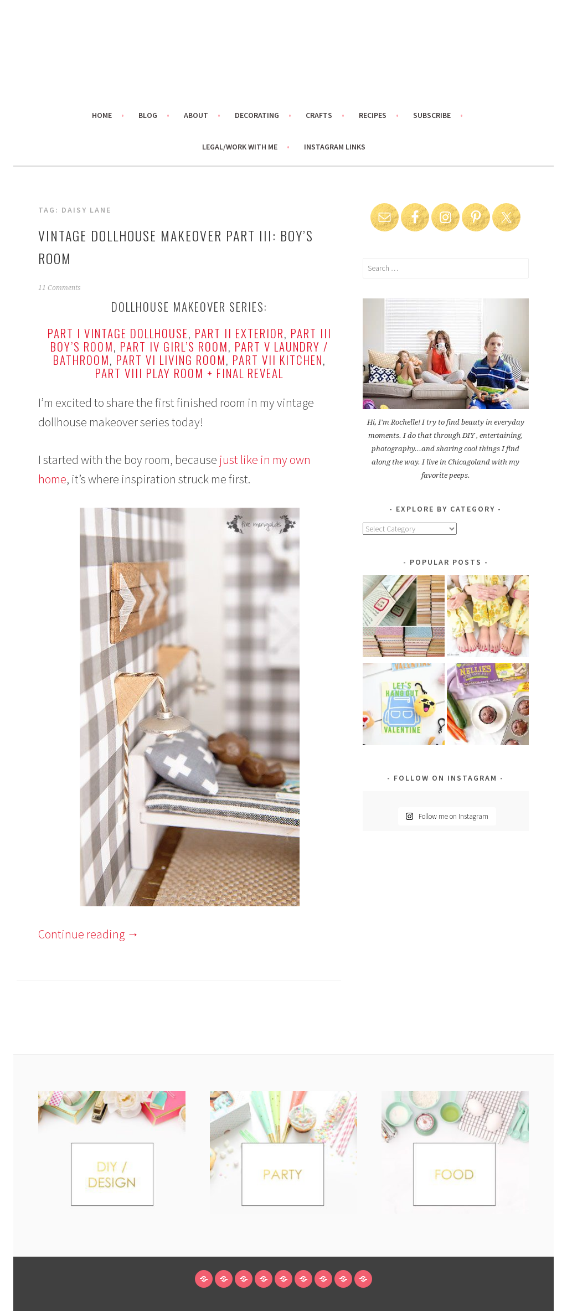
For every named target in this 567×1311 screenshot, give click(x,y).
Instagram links (334, 147)
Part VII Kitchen (278, 359)
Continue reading (88, 934)
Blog (147, 115)
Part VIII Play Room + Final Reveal (189, 372)
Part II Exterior (239, 333)
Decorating (257, 115)
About (196, 115)
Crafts (319, 115)
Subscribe (432, 115)
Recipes (372, 115)
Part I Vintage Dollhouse (118, 333)
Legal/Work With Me (239, 147)
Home (102, 115)
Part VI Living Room (171, 359)
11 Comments (59, 288)
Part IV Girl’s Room (174, 346)
